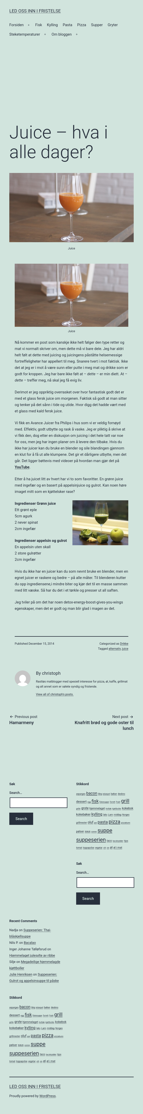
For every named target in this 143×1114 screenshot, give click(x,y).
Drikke (124, 643)
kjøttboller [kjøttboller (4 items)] (116, 808)
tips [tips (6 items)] (126, 840)
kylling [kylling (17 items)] (96, 814)
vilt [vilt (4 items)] (104, 848)
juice (125, 648)
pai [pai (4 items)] (95, 823)
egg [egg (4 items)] (89, 802)
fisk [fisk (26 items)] (95, 801)
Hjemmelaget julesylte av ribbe (32, 955)
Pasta (67, 25)
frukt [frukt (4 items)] (118, 802)
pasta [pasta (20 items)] (103, 822)
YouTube (22, 467)
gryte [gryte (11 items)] (85, 808)
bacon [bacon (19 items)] (91, 793)
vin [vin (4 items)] (108, 848)
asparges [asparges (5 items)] (80, 794)
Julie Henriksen (20, 974)
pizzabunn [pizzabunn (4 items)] (125, 823)
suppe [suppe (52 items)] (105, 830)
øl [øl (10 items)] (111, 847)
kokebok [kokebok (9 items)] (127, 808)
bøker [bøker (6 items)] (114, 793)
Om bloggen (62, 34)
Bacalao (30, 943)
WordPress (47, 1096)
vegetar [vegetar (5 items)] (98, 847)
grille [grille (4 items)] (78, 808)
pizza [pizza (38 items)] (114, 822)
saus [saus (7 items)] (87, 831)
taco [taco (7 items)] (109, 840)
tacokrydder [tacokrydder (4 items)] (118, 841)
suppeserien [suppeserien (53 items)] (91, 840)
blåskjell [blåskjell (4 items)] (106, 794)
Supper (97, 25)
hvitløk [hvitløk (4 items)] (109, 808)
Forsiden (16, 25)
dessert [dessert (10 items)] (81, 801)
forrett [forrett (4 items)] (112, 802)
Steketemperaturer (24, 34)
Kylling (52, 25)
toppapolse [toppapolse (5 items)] (88, 847)
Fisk (38, 25)
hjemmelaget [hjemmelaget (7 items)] (97, 808)
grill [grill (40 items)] (125, 801)
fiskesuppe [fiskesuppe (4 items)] (104, 802)
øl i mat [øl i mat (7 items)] (117, 847)
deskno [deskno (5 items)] (121, 794)
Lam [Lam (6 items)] (110, 814)
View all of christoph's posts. (55, 694)
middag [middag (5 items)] (117, 814)
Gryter (113, 25)
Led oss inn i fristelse (35, 11)
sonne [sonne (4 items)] (94, 831)
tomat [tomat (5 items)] (79, 847)
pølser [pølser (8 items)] (80, 831)
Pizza (81, 25)
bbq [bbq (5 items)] (100, 794)
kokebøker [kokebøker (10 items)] (83, 814)
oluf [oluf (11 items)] (90, 822)
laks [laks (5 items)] (105, 814)
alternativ (115, 648)
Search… (15, 793)
